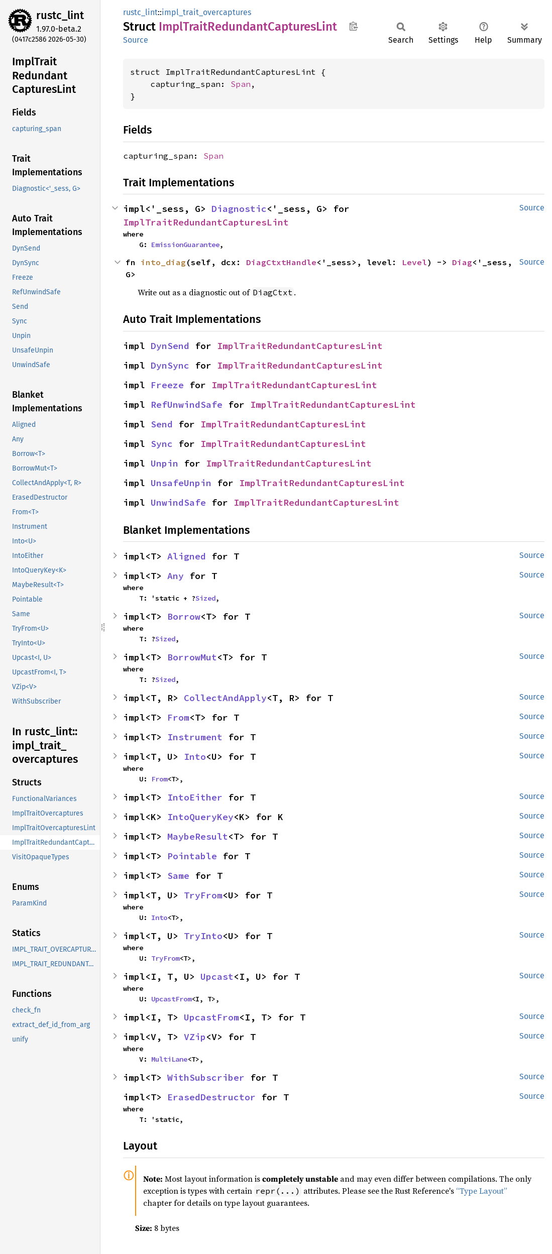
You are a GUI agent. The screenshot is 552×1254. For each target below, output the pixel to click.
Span (241, 84)
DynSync (170, 365)
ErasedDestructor (211, 1097)
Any (175, 576)
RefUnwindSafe (187, 404)
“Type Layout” (481, 1190)
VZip (195, 1037)
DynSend (170, 346)
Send (162, 424)
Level (414, 262)
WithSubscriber (206, 1077)
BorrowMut (192, 657)
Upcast (217, 976)
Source (135, 40)
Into (195, 756)
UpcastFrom (171, 998)
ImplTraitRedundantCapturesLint (206, 222)
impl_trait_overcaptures (206, 12)
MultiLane (169, 1059)
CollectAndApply (225, 698)
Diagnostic (239, 208)
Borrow (183, 616)
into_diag (163, 262)
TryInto (203, 936)
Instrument (195, 737)
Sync (162, 443)
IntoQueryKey (200, 817)
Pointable (192, 856)
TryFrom (203, 895)
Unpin (164, 463)
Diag (462, 262)
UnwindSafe (178, 502)
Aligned (186, 556)
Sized (205, 598)
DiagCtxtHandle (281, 262)
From (178, 717)
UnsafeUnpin (181, 483)
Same (178, 875)
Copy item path (353, 26)
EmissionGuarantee (185, 244)
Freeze (167, 385)
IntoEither (195, 797)
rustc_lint (60, 15)
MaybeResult (197, 836)
